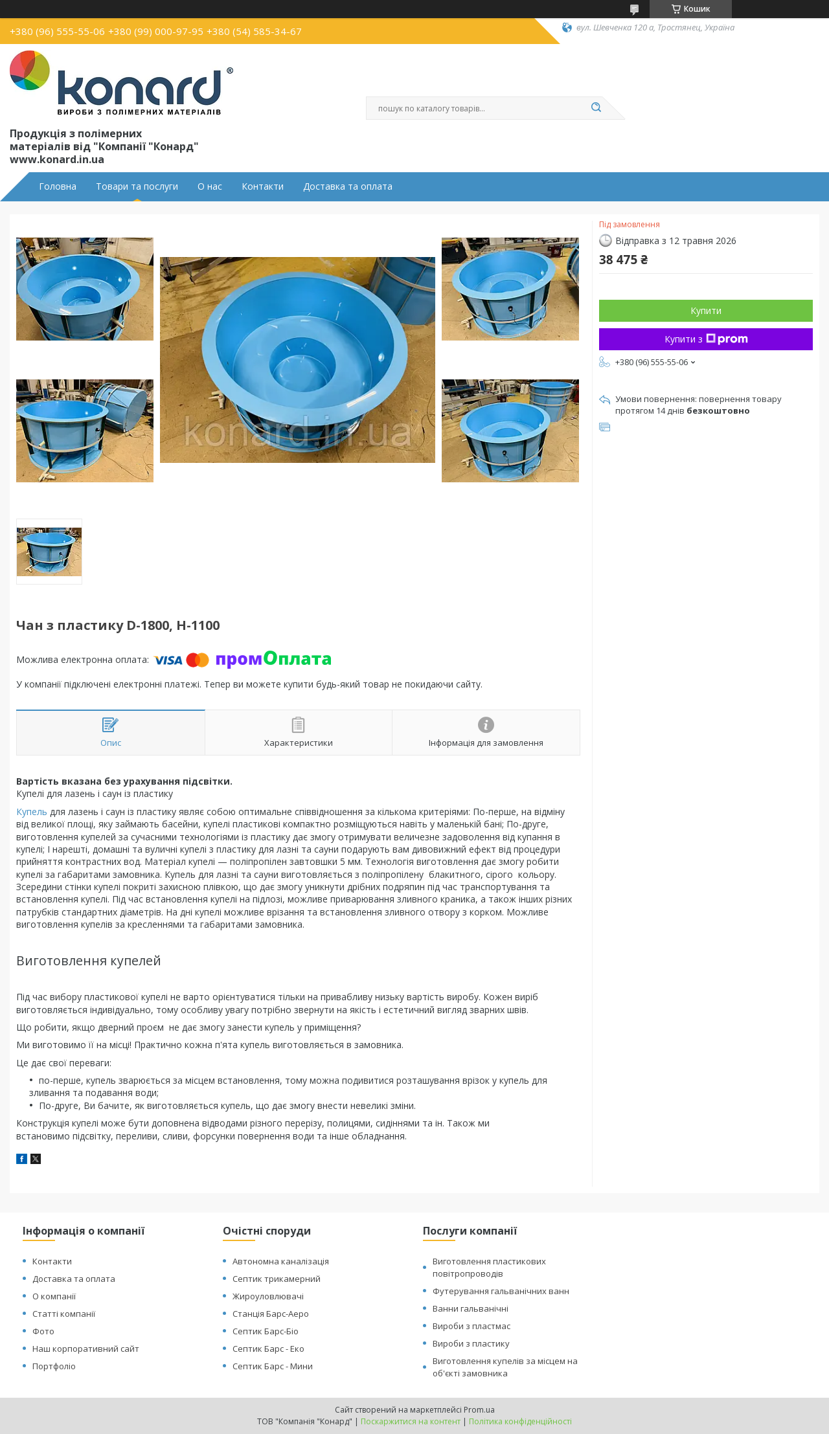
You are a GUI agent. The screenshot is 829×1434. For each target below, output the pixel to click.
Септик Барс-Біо (266, 1331)
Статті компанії (63, 1313)
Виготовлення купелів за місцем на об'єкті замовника (505, 1367)
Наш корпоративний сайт (85, 1348)
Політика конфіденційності (520, 1421)
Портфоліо (54, 1366)
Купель (31, 811)
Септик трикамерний (277, 1278)
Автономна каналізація (281, 1261)
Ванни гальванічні (470, 1308)
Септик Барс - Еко (268, 1348)
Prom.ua (479, 1409)
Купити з (706, 339)
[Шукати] (596, 108)
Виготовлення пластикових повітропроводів (489, 1267)
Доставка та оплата (347, 186)
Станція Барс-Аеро (271, 1313)
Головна (57, 186)
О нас (210, 186)
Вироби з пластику (471, 1343)
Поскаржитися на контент (410, 1421)
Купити (705, 310)
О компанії (54, 1296)
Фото (43, 1331)
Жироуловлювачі (268, 1296)
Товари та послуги (137, 186)
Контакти (263, 186)
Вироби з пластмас (471, 1326)
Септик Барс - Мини (273, 1366)
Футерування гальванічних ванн (501, 1291)
